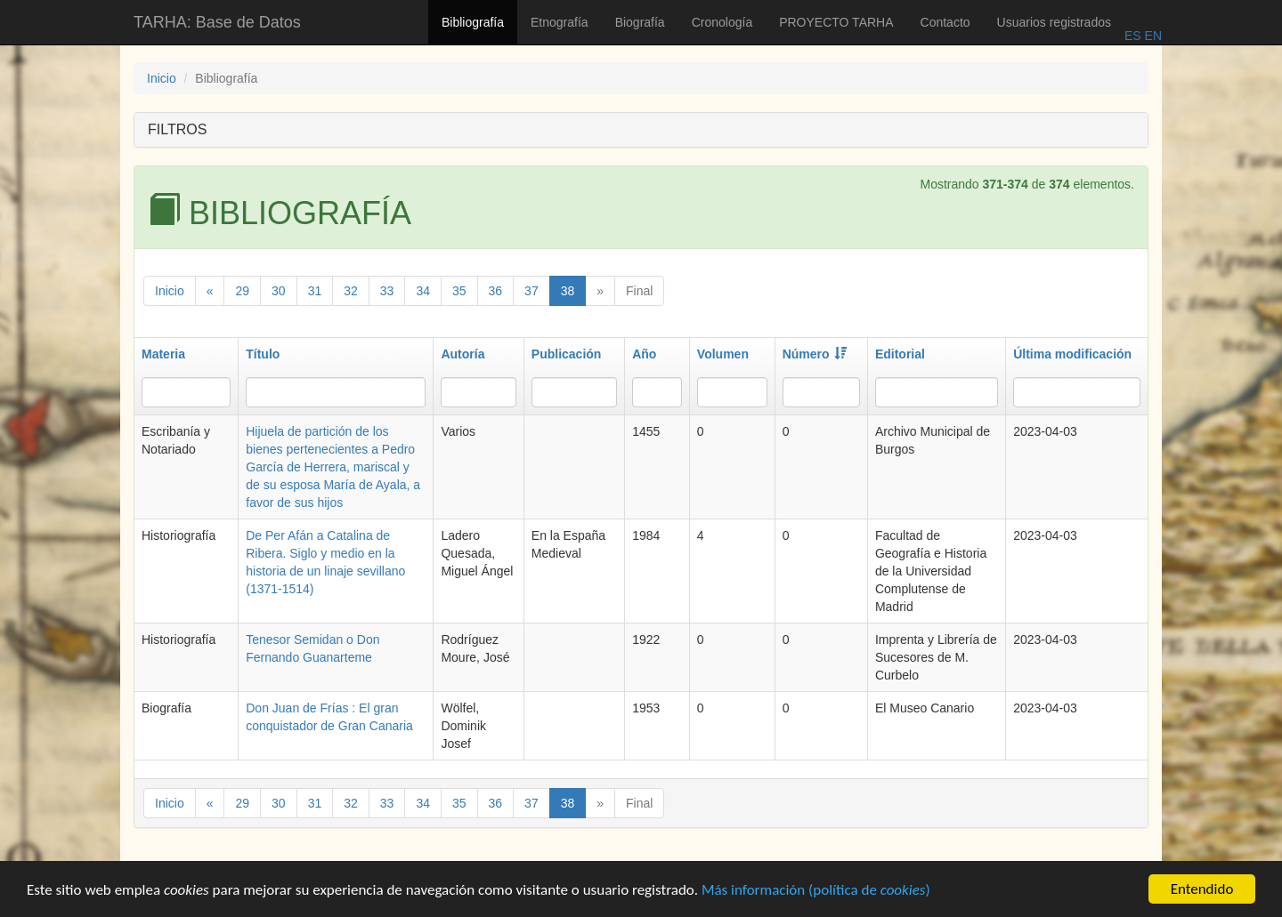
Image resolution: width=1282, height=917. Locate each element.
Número (815, 354)
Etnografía (559, 22)
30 (279, 291)
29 (242, 291)
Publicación (566, 354)
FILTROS (177, 129)
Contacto (945, 22)
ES (1132, 35)
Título (263, 354)
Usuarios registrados (1054, 22)
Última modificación (1072, 354)
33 (387, 291)
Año (644, 354)
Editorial (900, 354)
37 (531, 291)
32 (351, 291)
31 (315, 291)
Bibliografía (473, 22)
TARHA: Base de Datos (217, 22)
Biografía (640, 22)
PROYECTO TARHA (836, 22)
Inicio (161, 78)
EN (1151, 35)
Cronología (722, 22)
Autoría (462, 354)
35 (459, 291)
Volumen (723, 354)
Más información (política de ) (816, 891)
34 (423, 291)
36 (496, 291)
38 (568, 291)
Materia (163, 354)
